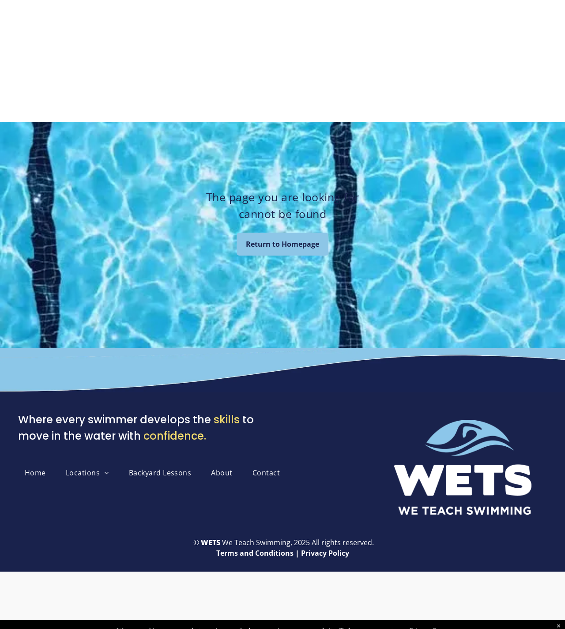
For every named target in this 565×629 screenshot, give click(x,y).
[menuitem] (38, 473)
